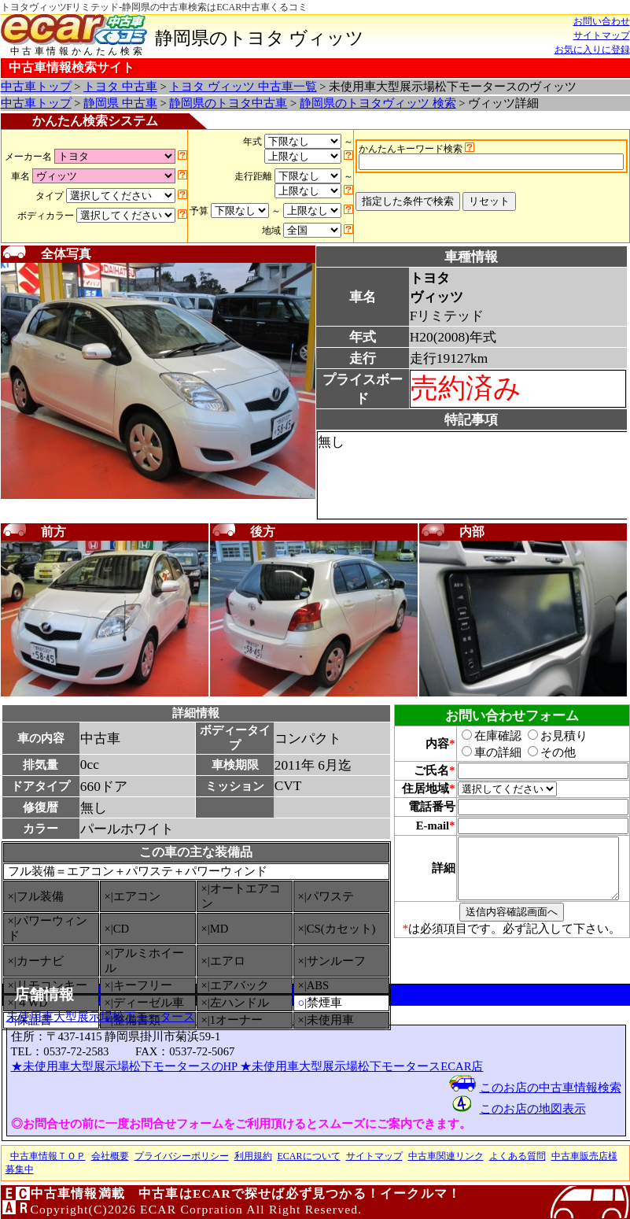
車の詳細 (483, 752)
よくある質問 (517, 1156)
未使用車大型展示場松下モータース (100, 1016)
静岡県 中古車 (120, 103)
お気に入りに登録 (592, 49)
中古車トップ (36, 86)
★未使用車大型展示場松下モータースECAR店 (361, 1066)
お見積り (549, 736)
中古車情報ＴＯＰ (48, 1156)
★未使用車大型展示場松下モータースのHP (126, 1066)
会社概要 (110, 1156)
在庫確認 (483, 736)
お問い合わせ (601, 21)
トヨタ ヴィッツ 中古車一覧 (242, 86)
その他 (543, 752)
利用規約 (253, 1156)
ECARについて (309, 1156)
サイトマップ (601, 35)
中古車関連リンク (446, 1156)
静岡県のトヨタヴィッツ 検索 (378, 103)
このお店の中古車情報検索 (550, 1087)
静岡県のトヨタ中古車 (228, 103)
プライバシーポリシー (181, 1156)
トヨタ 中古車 (120, 86)
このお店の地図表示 (533, 1109)
